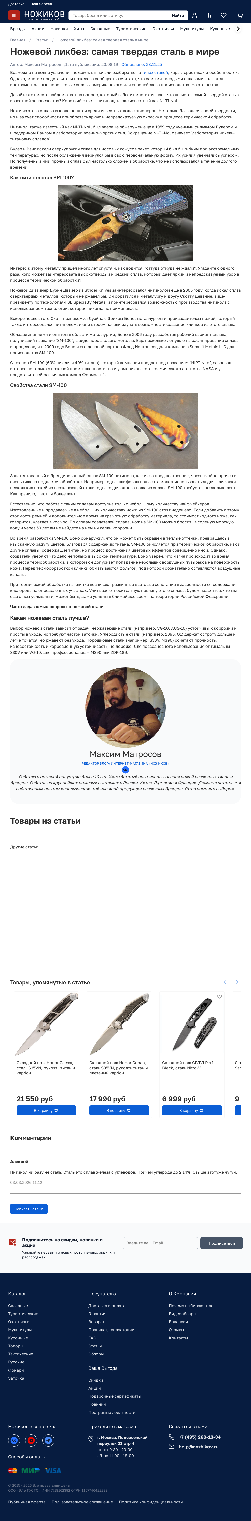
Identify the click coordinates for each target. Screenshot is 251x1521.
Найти (178, 15)
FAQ (92, 1337)
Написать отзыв (28, 1210)
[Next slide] (238, 29)
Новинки (97, 1404)
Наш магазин (41, 4)
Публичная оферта (27, 1501)
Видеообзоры (182, 1313)
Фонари (16, 1370)
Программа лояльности (111, 1412)
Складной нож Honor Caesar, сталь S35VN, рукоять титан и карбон (42, 1074)
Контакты (178, 1337)
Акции (94, 1388)
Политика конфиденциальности (151, 1501)
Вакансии (178, 1321)
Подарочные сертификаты (114, 1396)
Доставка (16, 4)
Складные (18, 1305)
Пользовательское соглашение (82, 1501)
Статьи (41, 39)
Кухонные (18, 1337)
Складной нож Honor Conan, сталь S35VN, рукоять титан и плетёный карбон (121, 1074)
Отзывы (176, 1329)
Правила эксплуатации (111, 1329)
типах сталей (155, 72)
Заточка (16, 1378)
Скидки (95, 1380)
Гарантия (97, 1313)
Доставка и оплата (106, 1305)
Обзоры (96, 1353)
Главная (18, 39)
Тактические (20, 1353)
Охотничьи (19, 1321)
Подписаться (221, 1243)
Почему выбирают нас (191, 1305)
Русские (16, 1361)
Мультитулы (20, 1329)
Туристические (23, 1313)
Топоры (15, 1345)
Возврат (96, 1321)
